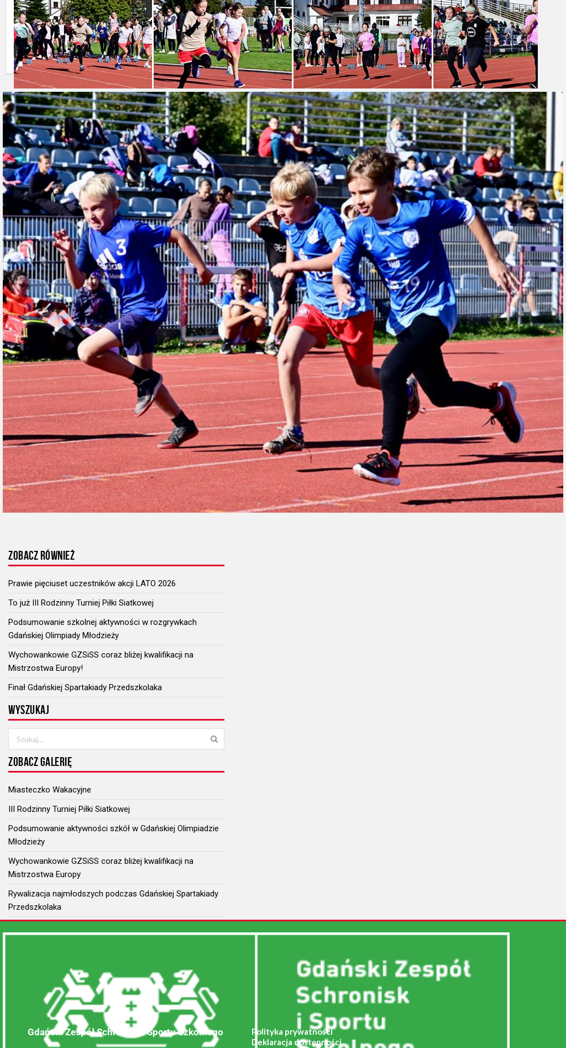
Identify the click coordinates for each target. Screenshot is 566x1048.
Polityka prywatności (292, 1031)
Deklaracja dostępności (296, 1042)
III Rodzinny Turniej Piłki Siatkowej (69, 809)
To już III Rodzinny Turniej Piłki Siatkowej (81, 603)
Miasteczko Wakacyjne (49, 790)
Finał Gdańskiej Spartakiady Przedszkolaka (85, 687)
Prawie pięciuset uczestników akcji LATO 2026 (92, 583)
